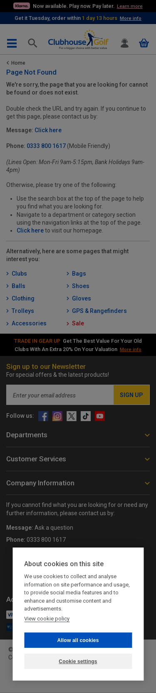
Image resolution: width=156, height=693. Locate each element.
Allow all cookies (78, 640)
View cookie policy (46, 618)
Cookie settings (78, 661)
